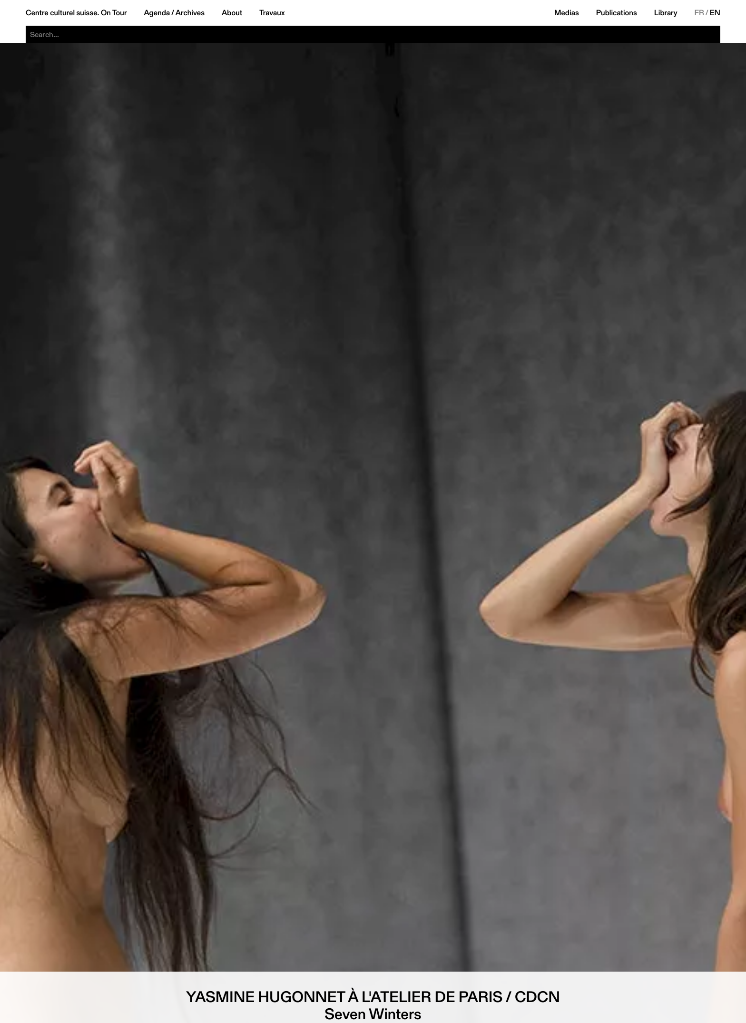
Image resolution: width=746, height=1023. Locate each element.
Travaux (272, 13)
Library (665, 13)
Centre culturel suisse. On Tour (76, 13)
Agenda (157, 13)
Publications (616, 13)
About (232, 13)
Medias (566, 13)
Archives (190, 13)
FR (700, 13)
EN (715, 13)
